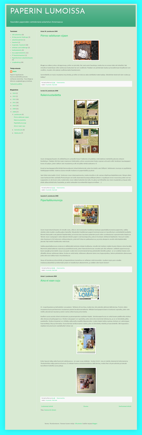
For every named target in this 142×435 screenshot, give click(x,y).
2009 (14, 109)
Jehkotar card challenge (20, 47)
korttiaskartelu (17, 50)
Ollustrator (78, 423)
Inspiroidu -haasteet (51, 85)
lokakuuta (17, 133)
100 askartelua (17, 35)
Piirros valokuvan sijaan (54, 35)
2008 (14, 112)
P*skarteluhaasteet (18, 55)
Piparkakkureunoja (52, 200)
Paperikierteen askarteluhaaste (22, 58)
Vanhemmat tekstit (125, 406)
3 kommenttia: (61, 82)
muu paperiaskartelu (18, 53)
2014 (14, 93)
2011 (14, 102)
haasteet (15, 42)
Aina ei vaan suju (50, 280)
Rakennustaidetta (51, 95)
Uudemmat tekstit (47, 406)
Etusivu (86, 406)
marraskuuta (18, 130)
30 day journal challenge (20, 37)
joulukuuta (18, 114)
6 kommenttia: (61, 398)
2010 (14, 105)
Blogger (94, 423)
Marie (14, 71)
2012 (14, 99)
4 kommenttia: (61, 188)
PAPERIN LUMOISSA (47, 11)
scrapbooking (16, 62)
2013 (14, 96)
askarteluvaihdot (17, 40)
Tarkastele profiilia (16, 84)
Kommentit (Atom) (50, 410)
